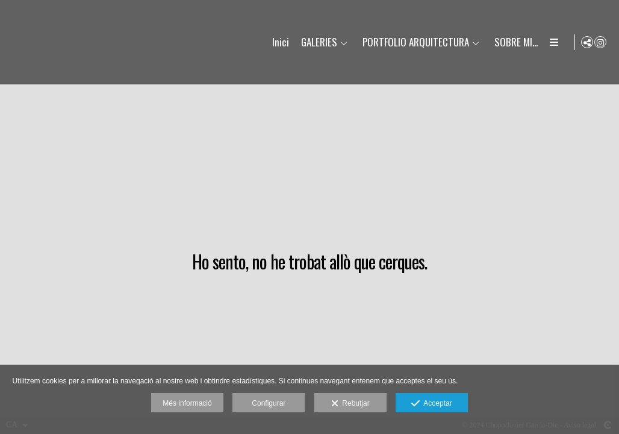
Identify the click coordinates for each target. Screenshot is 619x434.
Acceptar (431, 404)
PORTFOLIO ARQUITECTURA (414, 42)
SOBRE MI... (514, 42)
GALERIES (317, 42)
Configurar (268, 403)
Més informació (187, 403)
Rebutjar (350, 404)
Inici (278, 42)
